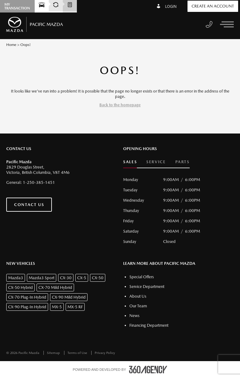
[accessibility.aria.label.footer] (148, 369)
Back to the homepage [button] (120, 105)
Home (11, 45)
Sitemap (54, 353)
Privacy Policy (105, 353)
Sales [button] (130, 161)
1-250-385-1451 (39, 182)
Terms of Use (78, 353)
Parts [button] (182, 161)
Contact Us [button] (29, 204)
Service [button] (156, 161)
